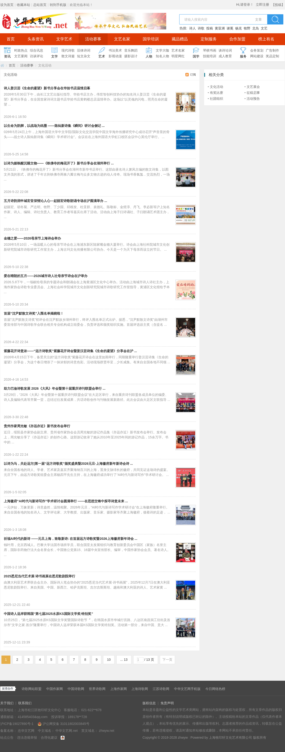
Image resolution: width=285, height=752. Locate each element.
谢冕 (230, 28)
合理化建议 (49, 737)
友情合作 (7, 688)
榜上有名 (266, 39)
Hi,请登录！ (244, 4)
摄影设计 (131, 56)
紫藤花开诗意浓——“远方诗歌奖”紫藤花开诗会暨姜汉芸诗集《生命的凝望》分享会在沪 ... (70, 351)
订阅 (193, 74)
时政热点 (21, 50)
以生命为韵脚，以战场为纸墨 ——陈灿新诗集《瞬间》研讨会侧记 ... (54, 126)
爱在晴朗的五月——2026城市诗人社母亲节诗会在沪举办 (45, 276)
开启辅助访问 (270, 3)
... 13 (124, 659)
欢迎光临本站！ (81, 5)
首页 (11, 39)
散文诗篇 (68, 56)
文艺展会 (253, 87)
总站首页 (39, 5)
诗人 (192, 28)
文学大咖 (162, 50)
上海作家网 (118, 689)
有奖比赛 (216, 93)
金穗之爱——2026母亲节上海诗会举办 (32, 238)
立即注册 (262, 4)
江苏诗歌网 (161, 689)
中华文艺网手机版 (187, 689)
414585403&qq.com (33, 717)
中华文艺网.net (2, 65)
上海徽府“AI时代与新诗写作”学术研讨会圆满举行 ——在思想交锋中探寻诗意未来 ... (66, 501)
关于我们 (7, 703)
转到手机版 (58, 5)
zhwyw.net (106, 731)
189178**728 (77, 717)
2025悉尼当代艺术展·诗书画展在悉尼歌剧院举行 (39, 576)
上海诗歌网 (139, 689)
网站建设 (256, 56)
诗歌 (201, 28)
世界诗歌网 (97, 689)
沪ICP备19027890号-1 (16, 724)
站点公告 (7, 737)
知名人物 (162, 56)
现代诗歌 (68, 50)
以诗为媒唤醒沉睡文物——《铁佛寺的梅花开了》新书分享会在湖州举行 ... (59, 163)
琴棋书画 (209, 50)
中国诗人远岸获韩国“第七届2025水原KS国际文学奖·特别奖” (48, 614)
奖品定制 (272, 56)
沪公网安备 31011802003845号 (63, 724)
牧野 (247, 28)
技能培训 (209, 56)
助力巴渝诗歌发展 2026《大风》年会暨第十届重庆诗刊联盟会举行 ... (55, 388)
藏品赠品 (180, 39)
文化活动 (216, 87)
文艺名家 (122, 39)
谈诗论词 (225, 50)
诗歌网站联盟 (31, 689)
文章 (258, 19)
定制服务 (209, 39)
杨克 (238, 28)
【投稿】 (278, 5)
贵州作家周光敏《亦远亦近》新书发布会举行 (37, 426)
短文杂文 (83, 56)
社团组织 (216, 99)
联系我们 (25, 703)
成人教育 (225, 56)
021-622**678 (91, 710)
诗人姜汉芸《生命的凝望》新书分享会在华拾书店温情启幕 (47, 88)
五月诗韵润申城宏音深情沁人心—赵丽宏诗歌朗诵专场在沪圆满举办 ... (55, 201)
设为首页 (7, 5)
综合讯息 (36, 50)
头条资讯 (36, 39)
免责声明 (167, 703)
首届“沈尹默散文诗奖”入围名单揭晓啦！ (34, 313)
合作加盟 (237, 39)
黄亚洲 (220, 28)
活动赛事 (93, 39)
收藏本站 (23, 5)
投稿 (209, 28)
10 (109, 659)
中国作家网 (54, 689)
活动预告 (253, 99)
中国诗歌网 (76, 689)
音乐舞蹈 (131, 50)
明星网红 (178, 56)
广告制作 (272, 50)
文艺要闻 (21, 56)
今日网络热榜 (215, 689)
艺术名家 (178, 50)
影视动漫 (115, 56)
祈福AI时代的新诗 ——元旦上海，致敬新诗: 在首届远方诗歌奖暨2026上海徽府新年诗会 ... (70, 539)
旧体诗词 (83, 50)
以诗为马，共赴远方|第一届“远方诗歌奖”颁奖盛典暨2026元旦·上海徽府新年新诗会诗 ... (68, 463)
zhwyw (183, 737)
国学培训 (151, 39)
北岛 (255, 28)
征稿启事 (253, 93)
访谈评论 (36, 56)
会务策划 (256, 50)
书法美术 (115, 50)
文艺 (264, 28)
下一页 (167, 659)
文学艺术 (64, 39)
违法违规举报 (27, 737)
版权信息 (149, 703)
